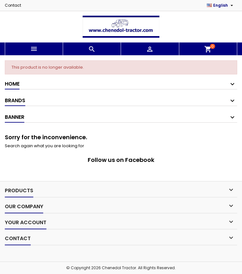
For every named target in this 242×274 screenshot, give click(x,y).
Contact (13, 5)
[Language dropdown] (221, 5)
